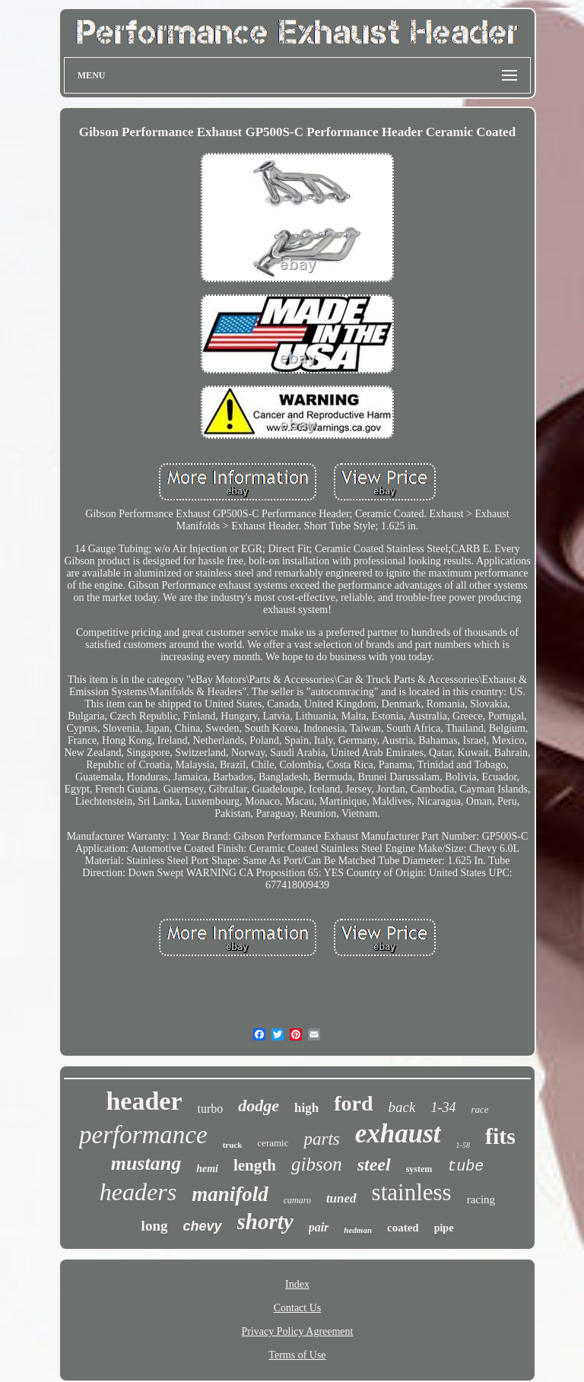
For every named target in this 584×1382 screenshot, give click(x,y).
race (479, 1109)
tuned (341, 1198)
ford (353, 1103)
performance (143, 1134)
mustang (146, 1163)
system (419, 1169)
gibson (316, 1164)
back (402, 1107)
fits (500, 1135)
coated (403, 1228)
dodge (258, 1105)
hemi (207, 1168)
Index (297, 1284)
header (144, 1101)
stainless (412, 1192)
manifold (230, 1194)
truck (233, 1144)
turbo (211, 1108)
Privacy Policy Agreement (298, 1331)
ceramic (272, 1142)
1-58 (463, 1145)
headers (138, 1192)
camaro (297, 1200)
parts (321, 1138)
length (254, 1165)
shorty (265, 1221)
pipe (444, 1228)
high (306, 1108)
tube (465, 1166)
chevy (201, 1226)
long (154, 1226)
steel (374, 1164)
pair (319, 1227)
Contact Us (298, 1308)
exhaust (398, 1133)
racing (481, 1199)
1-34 (442, 1107)
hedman (358, 1229)
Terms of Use (296, 1355)
